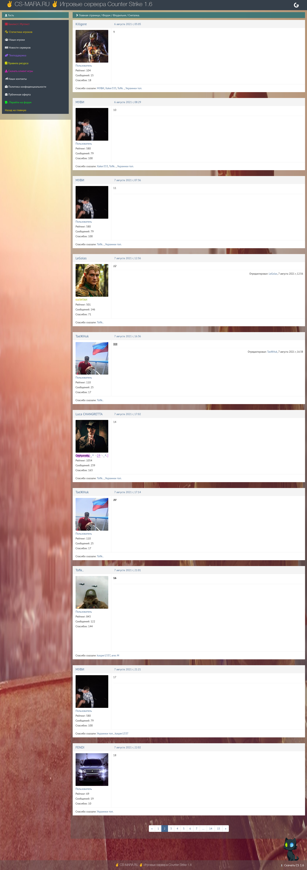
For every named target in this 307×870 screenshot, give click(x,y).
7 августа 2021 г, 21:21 (127, 669)
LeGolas (81, 258)
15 (218, 828)
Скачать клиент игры (19, 71)
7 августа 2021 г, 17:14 (127, 492)
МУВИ (100, 88)
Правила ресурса (16, 63)
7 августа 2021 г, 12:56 (127, 258)
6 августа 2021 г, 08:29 (127, 102)
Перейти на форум (18, 102)
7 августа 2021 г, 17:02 (127, 414)
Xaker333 (110, 88)
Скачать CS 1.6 (292, 865)
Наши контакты (16, 79)
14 (210, 828)
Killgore (81, 24)
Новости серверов (18, 47)
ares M (115, 655)
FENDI (80, 747)
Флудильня (119, 15)
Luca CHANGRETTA (89, 414)
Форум (106, 15)
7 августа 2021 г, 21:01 (127, 570)
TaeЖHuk (82, 336)
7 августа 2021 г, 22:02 (127, 747)
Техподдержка (15, 55)
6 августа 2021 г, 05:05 (127, 24)
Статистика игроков (18, 32)
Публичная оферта (18, 94)
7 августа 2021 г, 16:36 (127, 336)
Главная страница (89, 15)
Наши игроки (15, 39)
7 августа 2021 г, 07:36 (127, 180)
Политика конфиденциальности (25, 86)
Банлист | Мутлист (17, 24)
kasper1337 (103, 655)
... (203, 828)
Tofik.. (121, 88)
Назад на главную (15, 110)
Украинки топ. (134, 88)
